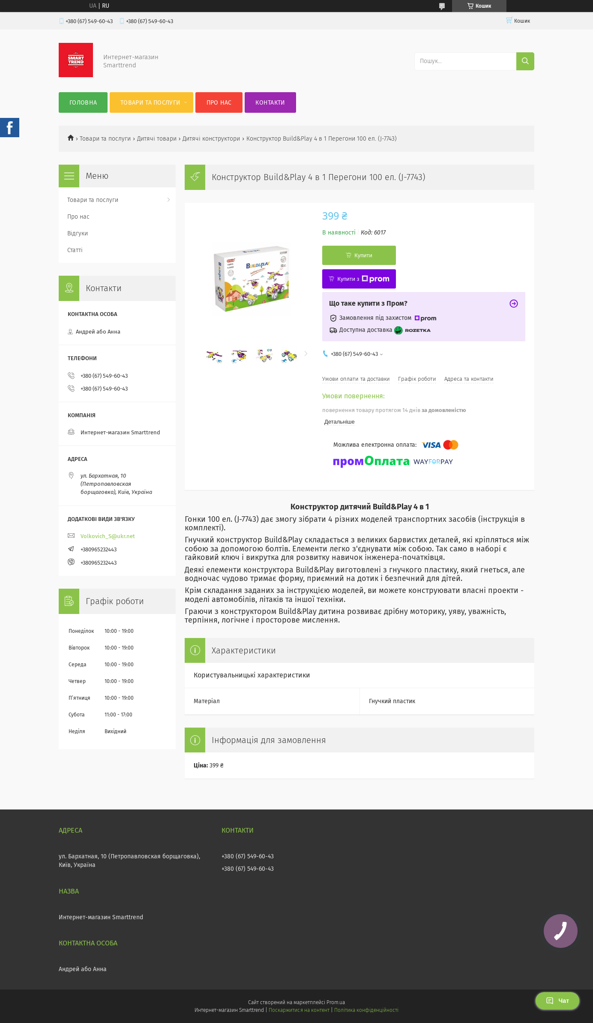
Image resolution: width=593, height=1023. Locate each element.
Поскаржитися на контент (299, 1010)
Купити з (363, 279)
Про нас (219, 102)
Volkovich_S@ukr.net (108, 536)
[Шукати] (525, 61)
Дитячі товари (157, 138)
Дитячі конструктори (211, 138)
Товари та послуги (150, 102)
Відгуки (77, 233)
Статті (75, 250)
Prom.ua (335, 1002)
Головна (83, 102)
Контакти (270, 102)
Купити (363, 255)
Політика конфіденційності (366, 1010)
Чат (557, 1001)
